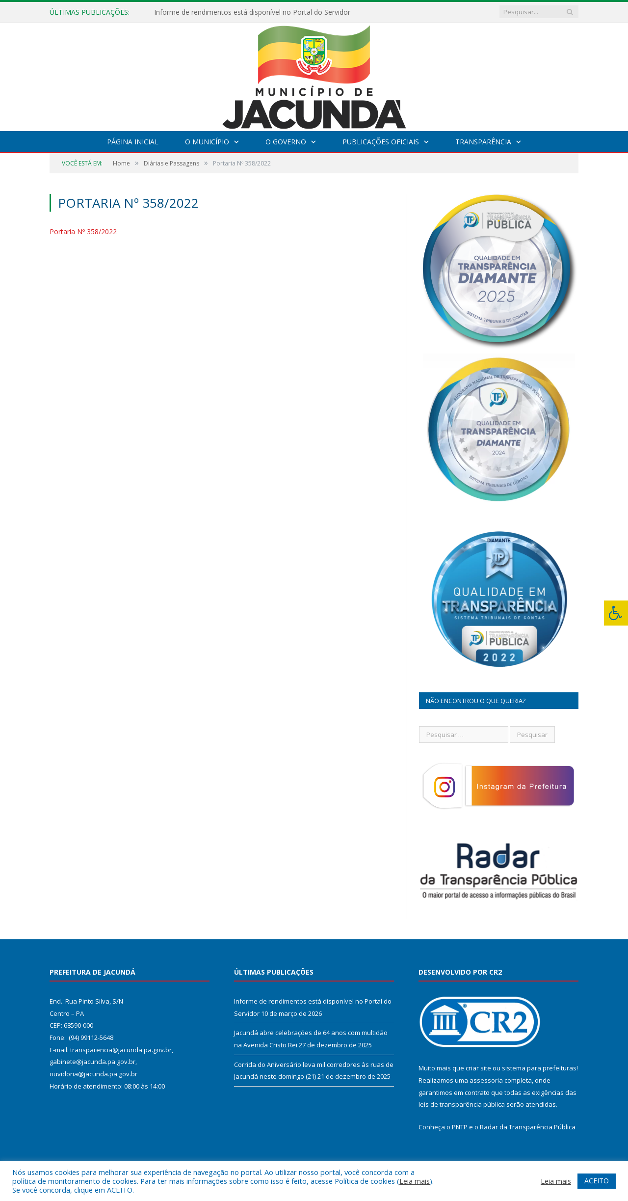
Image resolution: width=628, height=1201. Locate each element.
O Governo (285, 141)
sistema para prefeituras (539, 1068)
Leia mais (414, 1181)
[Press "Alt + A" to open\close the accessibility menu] (616, 613)
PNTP (460, 1126)
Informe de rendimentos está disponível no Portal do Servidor (252, 12)
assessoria (486, 1080)
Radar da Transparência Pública (528, 1126)
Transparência (483, 141)
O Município (207, 141)
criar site (478, 1068)
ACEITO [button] (596, 1180)
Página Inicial (132, 141)
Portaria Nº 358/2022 (83, 231)
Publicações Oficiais (380, 141)
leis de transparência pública (462, 1104)
